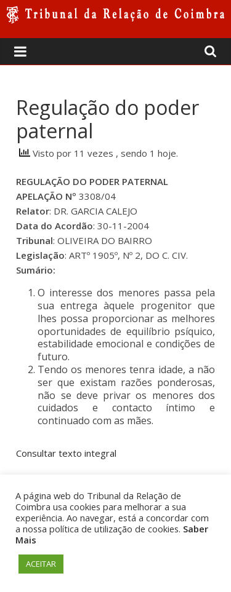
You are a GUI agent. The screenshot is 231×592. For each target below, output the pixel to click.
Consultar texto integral (66, 453)
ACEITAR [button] (41, 563)
